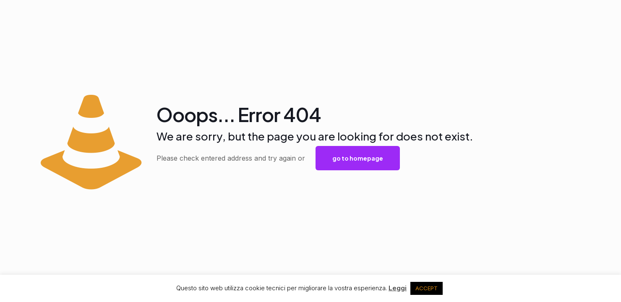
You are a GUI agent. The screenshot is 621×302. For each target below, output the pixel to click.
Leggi (398, 288)
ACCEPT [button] (426, 288)
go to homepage (357, 158)
